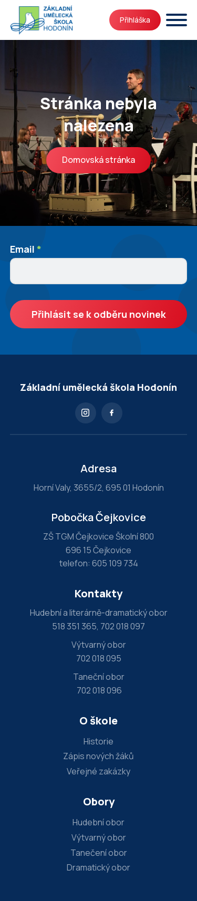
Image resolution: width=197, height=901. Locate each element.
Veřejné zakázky (98, 771)
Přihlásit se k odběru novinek (99, 314)
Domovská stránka (98, 159)
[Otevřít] (176, 20)
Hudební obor (98, 822)
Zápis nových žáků (98, 756)
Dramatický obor (98, 867)
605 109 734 (115, 563)
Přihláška (135, 20)
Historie (98, 741)
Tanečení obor (98, 852)
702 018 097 (122, 626)
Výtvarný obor (98, 837)
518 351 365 (74, 626)
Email (26, 249)
